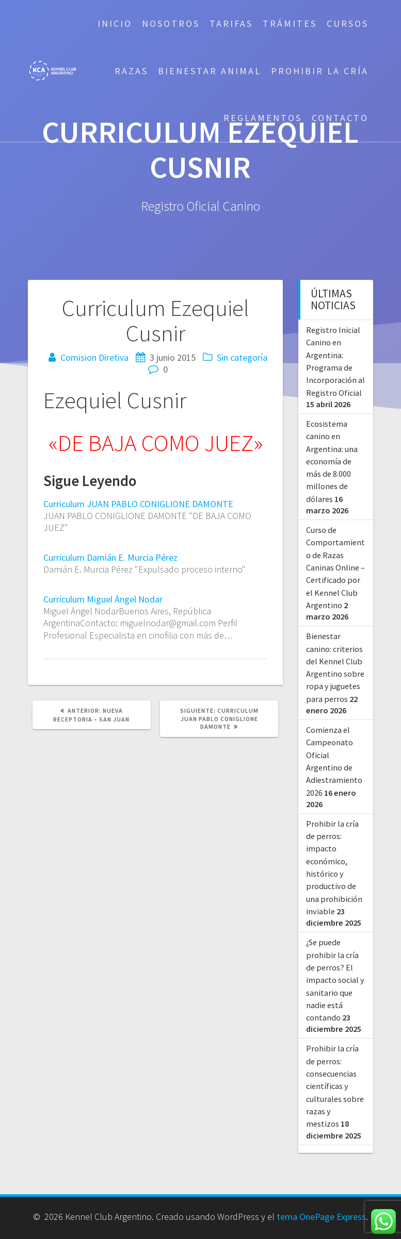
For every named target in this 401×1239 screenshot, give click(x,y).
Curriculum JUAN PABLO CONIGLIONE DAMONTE (138, 504)
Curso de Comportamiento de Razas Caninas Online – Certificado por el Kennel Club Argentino (335, 567)
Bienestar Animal (209, 71)
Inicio (115, 23)
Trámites (290, 23)
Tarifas (231, 23)
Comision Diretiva (94, 357)
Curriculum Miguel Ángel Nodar (103, 599)
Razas (131, 71)
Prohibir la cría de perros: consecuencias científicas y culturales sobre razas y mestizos (335, 1086)
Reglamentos (262, 118)
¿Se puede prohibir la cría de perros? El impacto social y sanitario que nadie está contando (335, 980)
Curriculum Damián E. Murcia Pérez (110, 557)
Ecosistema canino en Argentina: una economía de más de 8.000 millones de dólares (332, 461)
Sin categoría (242, 357)
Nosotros (171, 23)
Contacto (340, 118)
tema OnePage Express (321, 1217)
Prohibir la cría (319, 71)
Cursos (347, 23)
